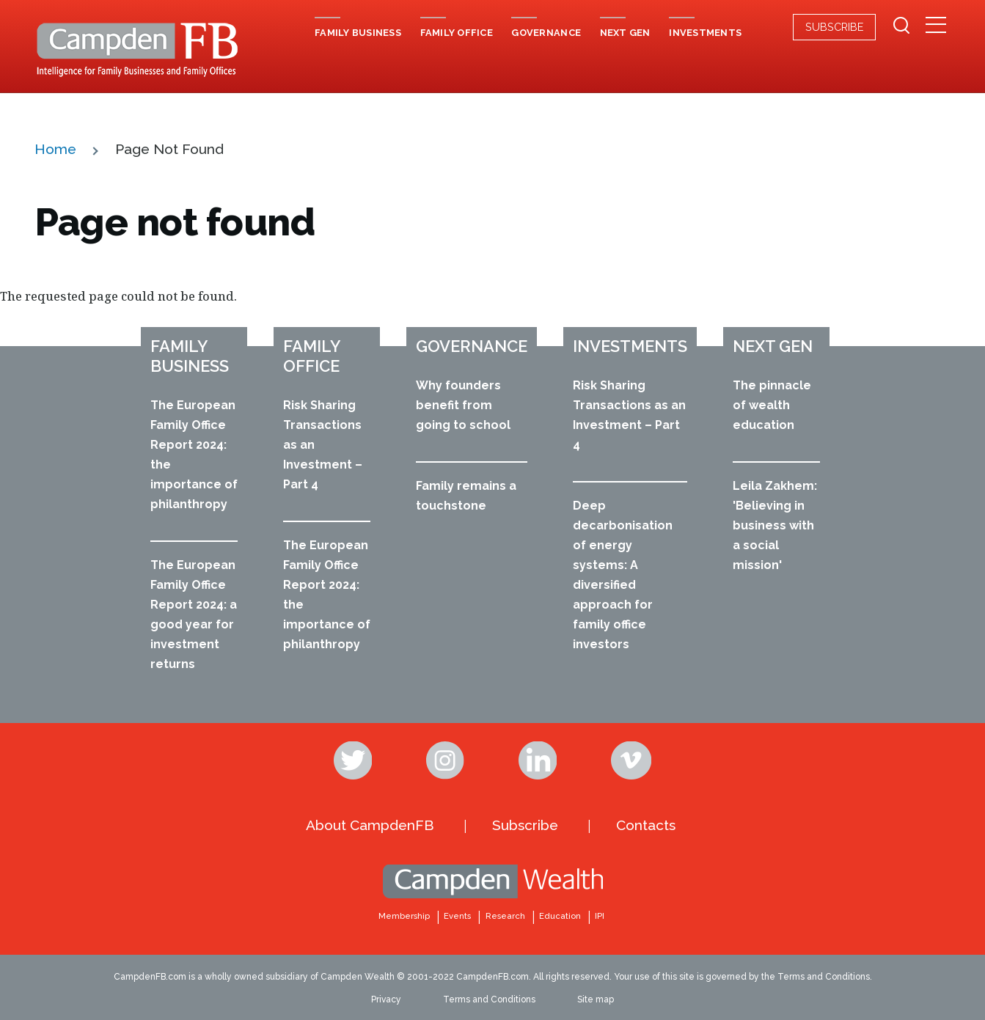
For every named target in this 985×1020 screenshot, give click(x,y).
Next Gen (773, 346)
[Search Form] (901, 27)
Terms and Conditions (489, 999)
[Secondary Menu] (936, 26)
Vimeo (631, 760)
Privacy (386, 999)
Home (55, 149)
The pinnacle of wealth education (772, 405)
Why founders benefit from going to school (463, 405)
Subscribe (834, 27)
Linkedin (539, 760)
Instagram (446, 760)
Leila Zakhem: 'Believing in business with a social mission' (775, 525)
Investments (630, 346)
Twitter (354, 760)
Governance (471, 346)
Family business (189, 356)
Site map (595, 999)
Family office (311, 356)
